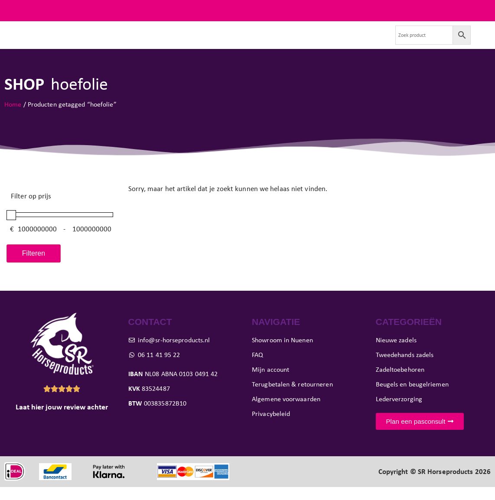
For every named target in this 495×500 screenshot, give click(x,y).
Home (12, 117)
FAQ (484, 10)
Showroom (273, 41)
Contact (371, 41)
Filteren (33, 266)
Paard (192, 41)
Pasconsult (231, 41)
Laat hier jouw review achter (62, 420)
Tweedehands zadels (138, 41)
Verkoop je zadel (325, 41)
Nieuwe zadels (76, 41)
